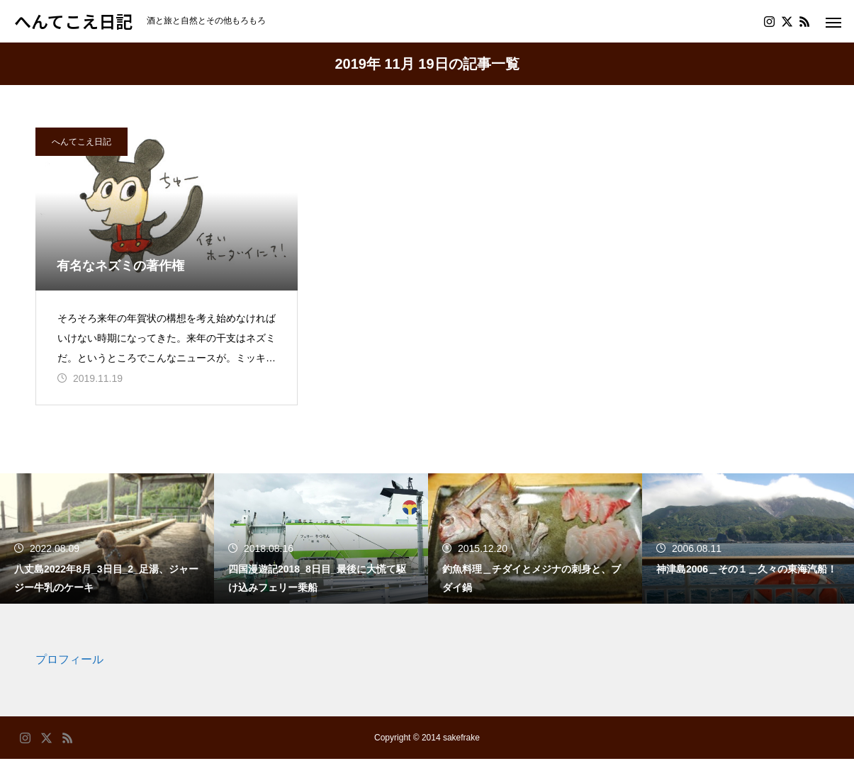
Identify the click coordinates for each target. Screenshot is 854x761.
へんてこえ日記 (81, 142)
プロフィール (69, 662)
